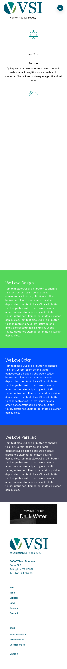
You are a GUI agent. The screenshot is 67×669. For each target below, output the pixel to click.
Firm (12, 587)
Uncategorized (17, 645)
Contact (14, 613)
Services (14, 598)
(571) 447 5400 (23, 573)
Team (12, 593)
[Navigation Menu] (60, 7)
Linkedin (14, 654)
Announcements (18, 634)
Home (13, 17)
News (12, 603)
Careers (14, 608)
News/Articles (17, 639)
